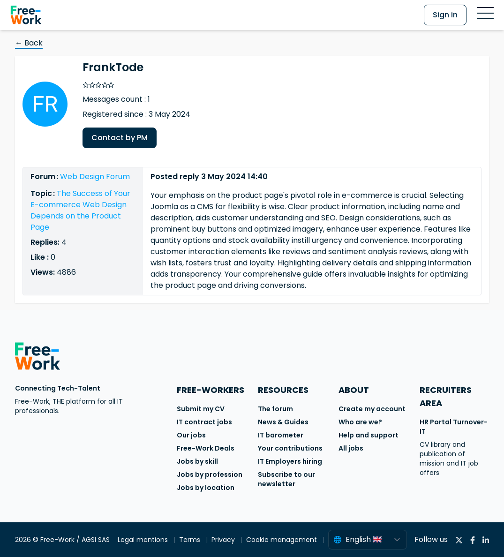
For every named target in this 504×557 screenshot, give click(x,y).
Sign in (445, 14)
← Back (29, 43)
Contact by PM (119, 137)
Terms (190, 539)
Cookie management (282, 539)
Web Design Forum (95, 176)
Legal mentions (144, 539)
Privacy (224, 539)
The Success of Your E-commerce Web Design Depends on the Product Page (80, 210)
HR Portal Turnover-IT (454, 426)
